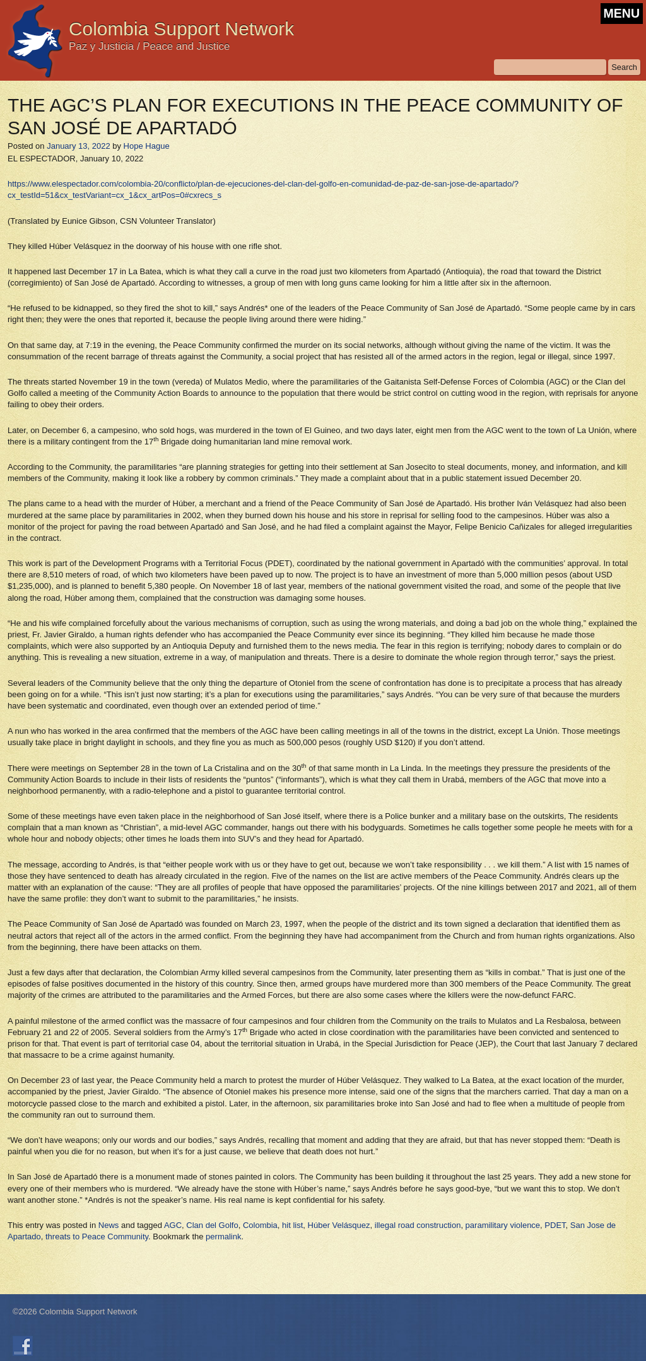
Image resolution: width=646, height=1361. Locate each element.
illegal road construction (418, 1225)
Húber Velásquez (339, 1225)
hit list (292, 1225)
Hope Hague (147, 146)
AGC (173, 1225)
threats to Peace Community (96, 1236)
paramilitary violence (503, 1225)
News (108, 1225)
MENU (622, 13)
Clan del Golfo (212, 1225)
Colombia (260, 1225)
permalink (223, 1236)
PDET (554, 1225)
